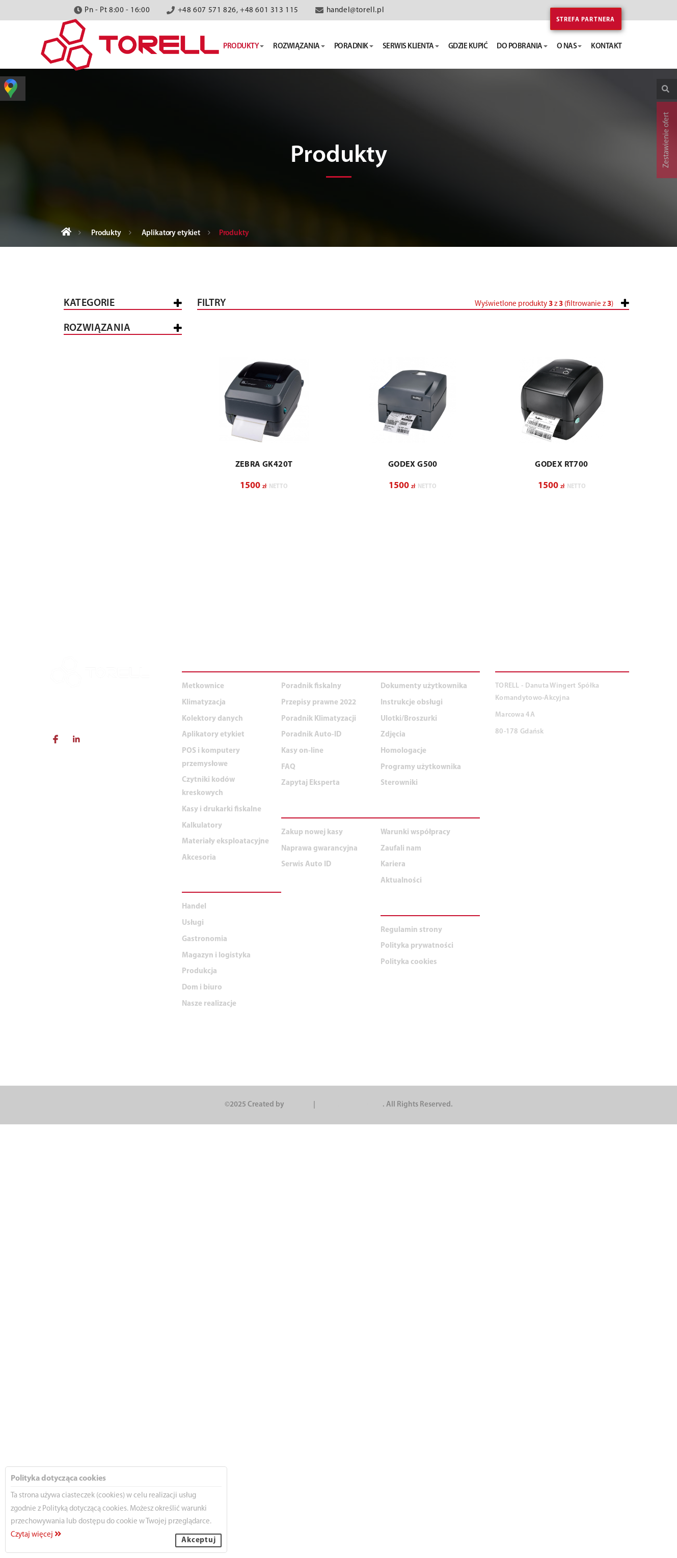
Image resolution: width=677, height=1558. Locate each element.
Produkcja (93, 908)
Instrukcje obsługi (412, 1136)
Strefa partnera (585, 20)
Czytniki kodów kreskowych (102, 480)
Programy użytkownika (421, 1201)
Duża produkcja (130, 955)
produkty (243, 46)
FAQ (288, 1201)
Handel (86, 800)
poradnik (353, 46)
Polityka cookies (409, 1396)
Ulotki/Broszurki (409, 1152)
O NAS (394, 1246)
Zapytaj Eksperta (310, 1217)
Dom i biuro (94, 981)
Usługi (84, 827)
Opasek (92, 588)
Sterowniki (399, 1217)
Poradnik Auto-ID (311, 1169)
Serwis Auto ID (306, 1298)
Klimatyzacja (97, 638)
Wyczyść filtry (596, 545)
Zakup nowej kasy (312, 1266)
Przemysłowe (104, 547)
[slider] (346, 342)
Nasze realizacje (209, 1437)
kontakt (606, 46)
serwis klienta (411, 46)
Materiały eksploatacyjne (121, 692)
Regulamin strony (411, 1364)
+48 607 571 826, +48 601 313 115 (238, 10)
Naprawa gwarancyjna (319, 1282)
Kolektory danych (108, 450)
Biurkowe (98, 533)
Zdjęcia (393, 1169)
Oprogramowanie (113, 574)
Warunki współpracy (415, 1266)
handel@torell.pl (356, 10)
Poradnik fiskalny (311, 1120)
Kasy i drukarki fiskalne (118, 361)
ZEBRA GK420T (264, 695)
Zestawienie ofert (666, 140)
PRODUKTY (206, 1100)
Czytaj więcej (36, 1535)
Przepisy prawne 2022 (318, 1136)
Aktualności (401, 1314)
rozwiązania (299, 46)
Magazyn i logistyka (111, 881)
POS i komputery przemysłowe (102, 419)
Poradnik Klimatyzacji (318, 1152)
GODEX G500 (413, 695)
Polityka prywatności (417, 1380)
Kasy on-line (302, 1184)
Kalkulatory (97, 665)
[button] (562, 346)
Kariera (393, 1298)
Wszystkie (91, 334)
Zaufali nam (401, 1282)
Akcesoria (92, 719)
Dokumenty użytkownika (424, 1120)
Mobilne (95, 602)
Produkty (106, 233)
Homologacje (403, 1184)
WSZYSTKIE (91, 773)
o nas (569, 46)
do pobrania (522, 46)
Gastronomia (98, 854)
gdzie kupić (468, 46)
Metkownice (95, 388)
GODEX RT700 (561, 695)
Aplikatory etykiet (171, 233)
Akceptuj (198, 1540)
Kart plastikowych (116, 560)
